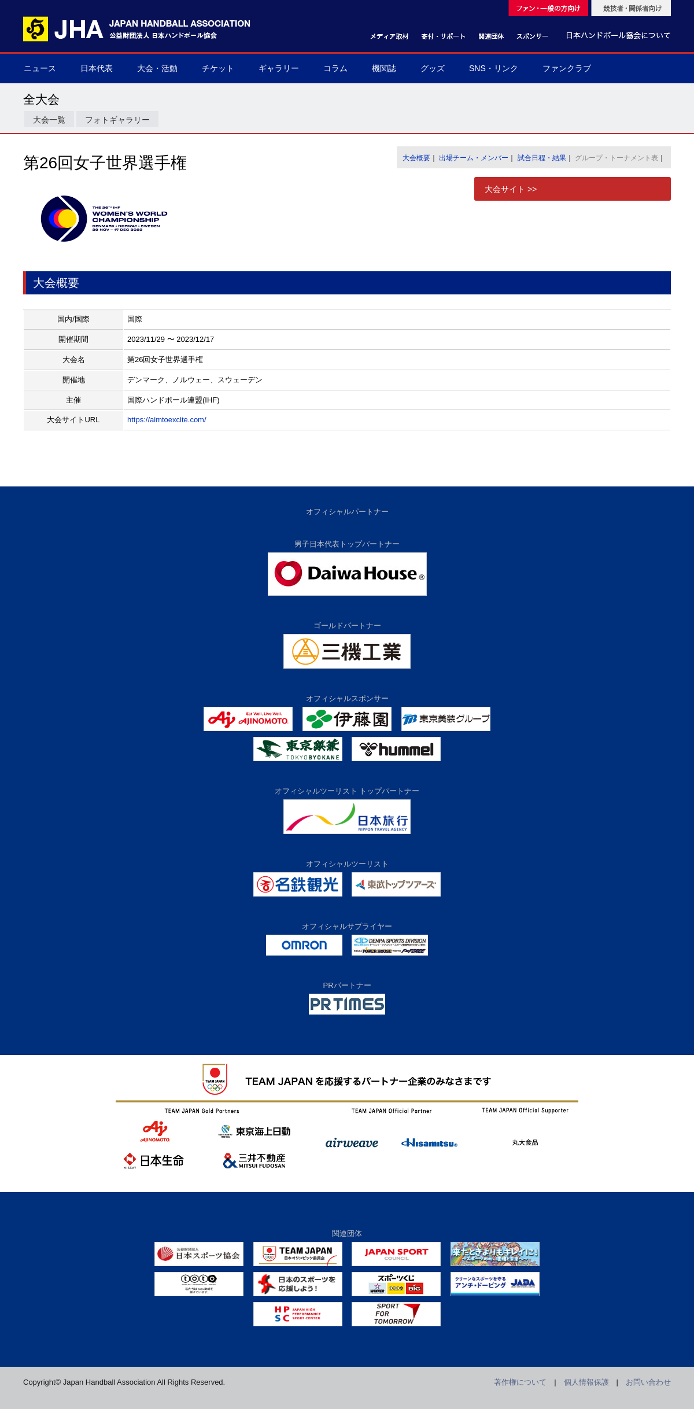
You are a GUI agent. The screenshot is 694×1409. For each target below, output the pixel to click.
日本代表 (96, 68)
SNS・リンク (493, 68)
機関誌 (384, 68)
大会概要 (416, 158)
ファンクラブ (566, 68)
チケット (218, 68)
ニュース (40, 68)
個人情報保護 (586, 1382)
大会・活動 (157, 68)
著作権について (520, 1382)
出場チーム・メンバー (473, 158)
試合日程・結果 (542, 158)
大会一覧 (49, 119)
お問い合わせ (648, 1382)
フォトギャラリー (117, 119)
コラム (335, 68)
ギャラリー (279, 68)
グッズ (432, 68)
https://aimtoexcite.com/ (166, 419)
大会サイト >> (511, 189)
